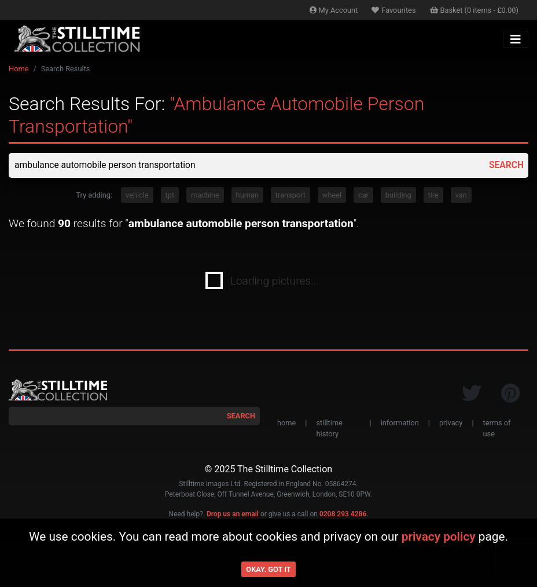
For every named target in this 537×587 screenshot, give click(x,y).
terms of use (497, 429)
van (461, 195)
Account (334, 10)
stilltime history (329, 429)
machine (205, 195)
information (400, 423)
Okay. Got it (268, 569)
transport (290, 195)
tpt (170, 195)
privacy (450, 423)
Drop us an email (233, 515)
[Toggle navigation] (515, 39)
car (363, 195)
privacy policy (439, 537)
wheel (331, 195)
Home (18, 68)
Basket (474, 10)
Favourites (393, 10)
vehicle (137, 195)
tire (433, 195)
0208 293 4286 (342, 515)
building (398, 195)
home (286, 423)
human (247, 195)
